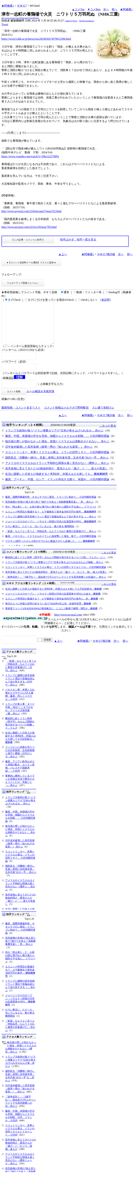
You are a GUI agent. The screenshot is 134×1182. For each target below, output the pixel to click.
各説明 (105, 299)
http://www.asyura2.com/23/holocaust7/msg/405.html (20, 18)
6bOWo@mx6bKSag (86, 21)
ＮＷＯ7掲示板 (106, 254)
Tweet (4, 24)
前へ (114, 9)
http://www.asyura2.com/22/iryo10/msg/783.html (29, 226)
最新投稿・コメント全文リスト (20, 415)
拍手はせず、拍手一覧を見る (78, 239)
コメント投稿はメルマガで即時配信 (66, 415)
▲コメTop (78, 9)
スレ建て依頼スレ (103, 415)
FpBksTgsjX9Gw (71, 21)
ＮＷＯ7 (22, 5)
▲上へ (62, 254)
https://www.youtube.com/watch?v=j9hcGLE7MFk (30, 156)
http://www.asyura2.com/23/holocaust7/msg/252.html (31, 211)
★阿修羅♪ (7, 5)
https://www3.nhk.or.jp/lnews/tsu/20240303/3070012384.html (36, 38)
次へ (106, 9)
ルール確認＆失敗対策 (40, 399)
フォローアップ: (11, 274)
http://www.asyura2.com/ (68, 623)
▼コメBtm (93, 9)
